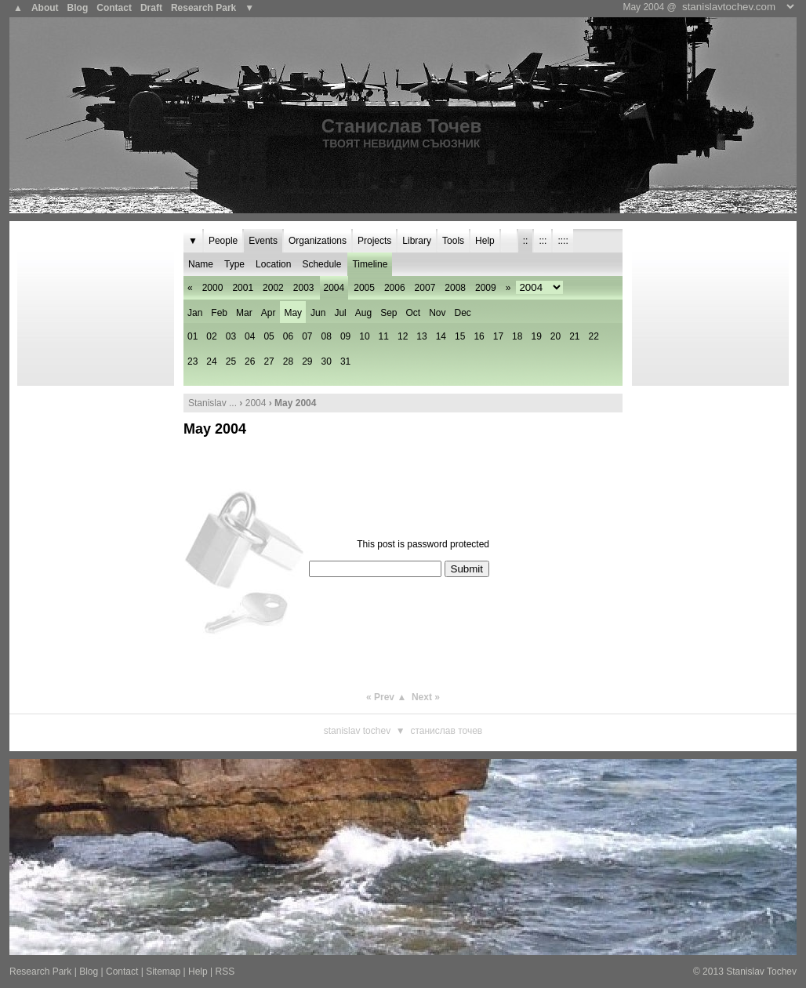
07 (307, 336)
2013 (713, 971)
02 (211, 336)
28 (288, 361)
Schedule (321, 264)
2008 (455, 287)
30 (326, 361)
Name (200, 264)
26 (250, 361)
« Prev (380, 697)
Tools (453, 240)
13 (421, 336)
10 (364, 336)
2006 (394, 287)
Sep (388, 312)
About (45, 7)
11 (384, 336)
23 (192, 361)
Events (263, 240)
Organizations (318, 240)
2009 (485, 287)
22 (594, 336)
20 (555, 336)
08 (326, 336)
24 (211, 361)
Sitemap (163, 971)
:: (525, 240)
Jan (194, 312)
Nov (437, 312)
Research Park (203, 7)
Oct (413, 312)
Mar (244, 312)
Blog (78, 7)
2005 (364, 287)
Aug (363, 312)
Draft (151, 7)
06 (288, 336)
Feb (219, 312)
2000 (212, 287)
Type (234, 264)
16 (479, 336)
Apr (268, 312)
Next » (426, 697)
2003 (303, 287)
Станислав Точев (401, 125)
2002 (273, 287)
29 (307, 361)
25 (231, 361)
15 (460, 336)
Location (273, 264)
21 (574, 336)
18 (517, 336)
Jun (317, 312)
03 (231, 336)
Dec (463, 312)
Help (485, 240)
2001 (242, 287)
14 (441, 336)
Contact (114, 7)
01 (192, 336)
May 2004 (214, 429)
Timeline (369, 264)
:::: (562, 240)
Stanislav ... (212, 403)
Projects (374, 240)
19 (536, 336)
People (223, 240)
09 (345, 336)
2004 (256, 403)
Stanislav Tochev (357, 730)
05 (268, 336)
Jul (340, 312)
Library (416, 240)
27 (268, 361)
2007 (425, 287)
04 (250, 336)
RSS (224, 971)
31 (345, 361)
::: (542, 240)
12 (403, 336)
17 (498, 336)
